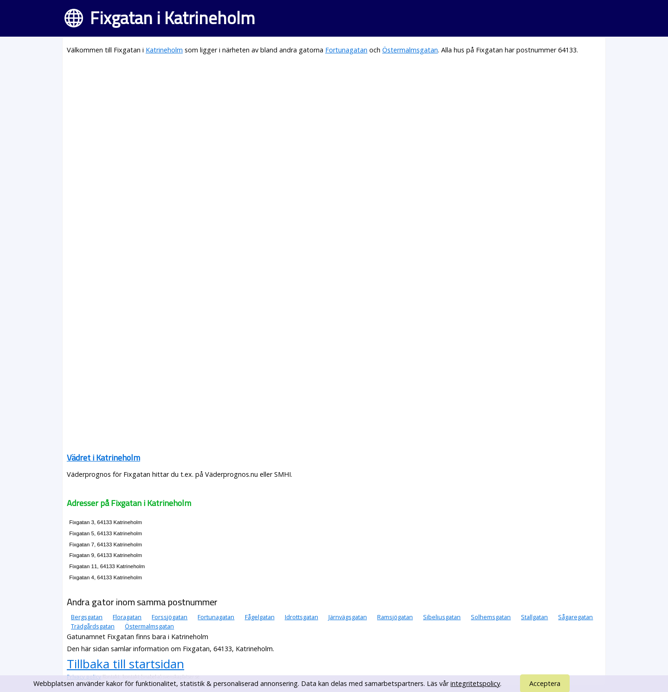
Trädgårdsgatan (93, 626)
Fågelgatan (260, 617)
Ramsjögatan (395, 617)
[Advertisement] (334, 128)
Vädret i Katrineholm (103, 457)
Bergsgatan (87, 617)
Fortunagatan (346, 49)
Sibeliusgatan (442, 617)
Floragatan (127, 617)
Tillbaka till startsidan (125, 663)
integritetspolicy (475, 683)
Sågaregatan (575, 617)
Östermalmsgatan (410, 49)
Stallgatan (534, 617)
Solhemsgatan (491, 617)
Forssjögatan (169, 617)
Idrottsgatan (301, 617)
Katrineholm (164, 49)
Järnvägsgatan (347, 617)
